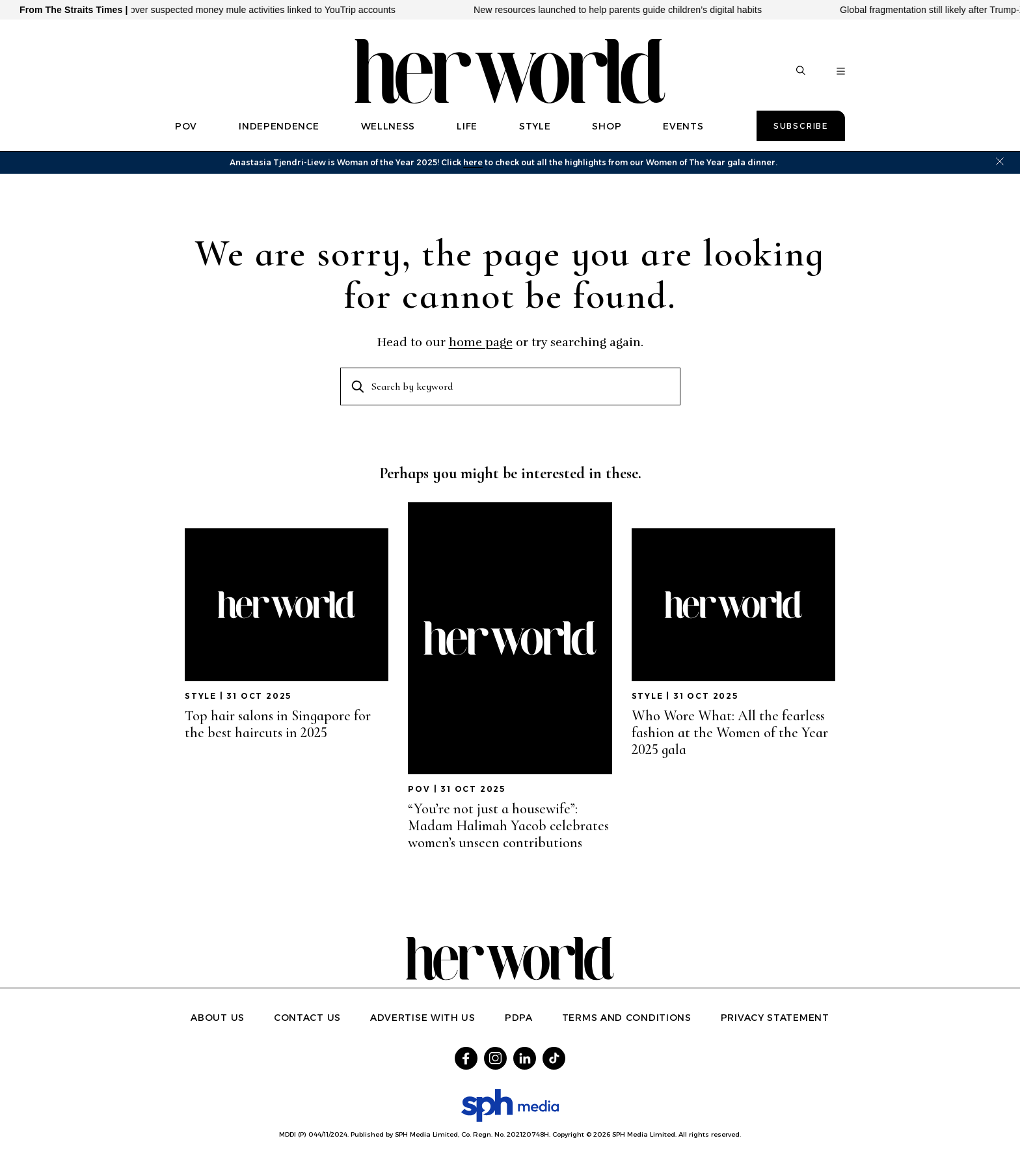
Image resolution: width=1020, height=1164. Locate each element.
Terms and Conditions (626, 1017)
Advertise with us (423, 1017)
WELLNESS (388, 126)
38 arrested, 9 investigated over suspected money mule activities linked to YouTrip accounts (216, 10)
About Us (218, 1017)
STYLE (535, 126)
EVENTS (683, 126)
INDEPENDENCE (279, 126)
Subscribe (800, 126)
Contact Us (307, 1017)
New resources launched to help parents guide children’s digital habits (627, 10)
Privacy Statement (775, 1017)
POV (186, 126)
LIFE (467, 126)
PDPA (519, 1017)
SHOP (606, 126)
